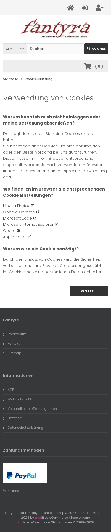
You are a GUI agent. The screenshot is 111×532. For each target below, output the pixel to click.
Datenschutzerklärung (23, 427)
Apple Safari (15, 237)
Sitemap (12, 353)
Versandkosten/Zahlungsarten (30, 408)
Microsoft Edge (17, 218)
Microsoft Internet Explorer (28, 224)
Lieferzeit (12, 418)
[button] (15, 48)
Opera (9, 230)
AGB (8, 389)
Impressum (14, 334)
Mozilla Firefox (16, 206)
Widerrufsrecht (17, 399)
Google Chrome (19, 212)
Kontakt (11, 343)
